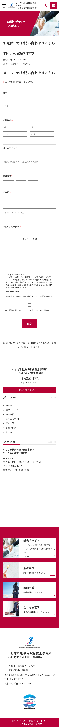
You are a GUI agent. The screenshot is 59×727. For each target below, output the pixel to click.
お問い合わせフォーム (29, 389)
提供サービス (12, 409)
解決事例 (10, 414)
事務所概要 (11, 427)
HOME (9, 405)
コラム (9, 431)
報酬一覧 (10, 423)
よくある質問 (12, 418)
